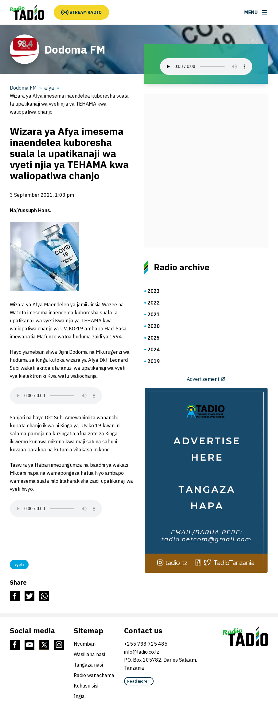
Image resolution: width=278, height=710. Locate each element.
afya (49, 88)
